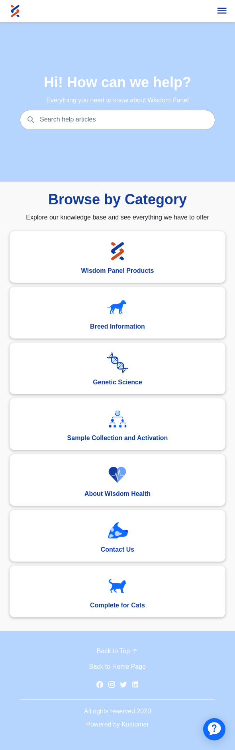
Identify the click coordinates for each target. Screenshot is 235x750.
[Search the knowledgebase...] (117, 120)
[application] (214, 729)
